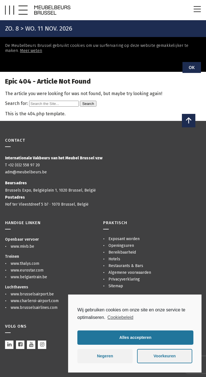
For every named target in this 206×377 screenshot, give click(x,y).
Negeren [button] (105, 356)
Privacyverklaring (124, 279)
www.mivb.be (22, 246)
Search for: (16, 103)
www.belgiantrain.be (29, 277)
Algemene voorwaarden (129, 272)
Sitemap (115, 286)
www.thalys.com (25, 263)
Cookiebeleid (120, 317)
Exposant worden (124, 238)
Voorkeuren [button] (165, 356)
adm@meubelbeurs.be (26, 172)
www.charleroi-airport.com (35, 300)
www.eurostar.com (27, 270)
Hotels (114, 259)
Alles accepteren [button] (135, 337)
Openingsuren (121, 245)
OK (192, 67)
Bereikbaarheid (122, 252)
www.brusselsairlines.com (34, 307)
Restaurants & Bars (125, 265)
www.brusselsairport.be (32, 294)
